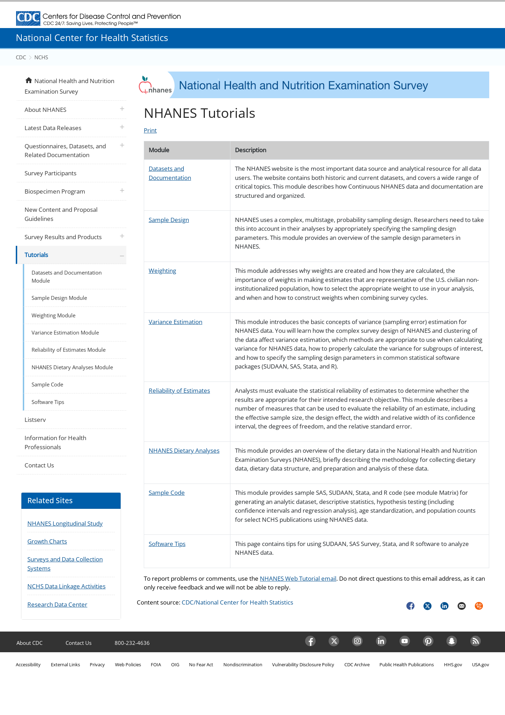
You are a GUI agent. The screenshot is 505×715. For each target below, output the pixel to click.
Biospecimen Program (55, 191)
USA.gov (480, 664)
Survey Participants (50, 173)
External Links (65, 664)
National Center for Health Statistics (92, 37)
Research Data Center (57, 604)
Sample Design (169, 220)
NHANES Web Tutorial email (298, 578)
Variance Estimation (175, 322)
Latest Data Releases (53, 128)
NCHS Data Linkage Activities (66, 586)
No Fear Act (201, 664)
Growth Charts (47, 541)
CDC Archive (357, 664)
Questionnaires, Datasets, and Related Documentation (65, 150)
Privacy (97, 664)
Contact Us (39, 465)
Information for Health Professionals (55, 442)
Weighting (162, 271)
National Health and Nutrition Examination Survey (69, 85)
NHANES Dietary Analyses (184, 450)
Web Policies (128, 664)
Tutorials (36, 255)
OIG (175, 664)
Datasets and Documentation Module (67, 276)
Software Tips (167, 544)
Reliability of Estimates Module (69, 349)
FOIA (156, 664)
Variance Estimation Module (65, 332)
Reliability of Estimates (179, 390)
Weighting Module (53, 315)
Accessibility (28, 664)
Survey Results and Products (63, 237)
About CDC (29, 642)
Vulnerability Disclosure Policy (303, 664)
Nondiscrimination (242, 664)
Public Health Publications (406, 664)
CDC (21, 57)
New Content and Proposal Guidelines (61, 214)
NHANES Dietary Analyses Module (72, 367)
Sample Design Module (59, 297)
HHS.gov (453, 664)
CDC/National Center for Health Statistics (237, 602)
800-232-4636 (132, 642)
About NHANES (45, 110)
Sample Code (167, 492)
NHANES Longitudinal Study (65, 523)
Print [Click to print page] (150, 130)
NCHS (41, 57)
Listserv (35, 420)
